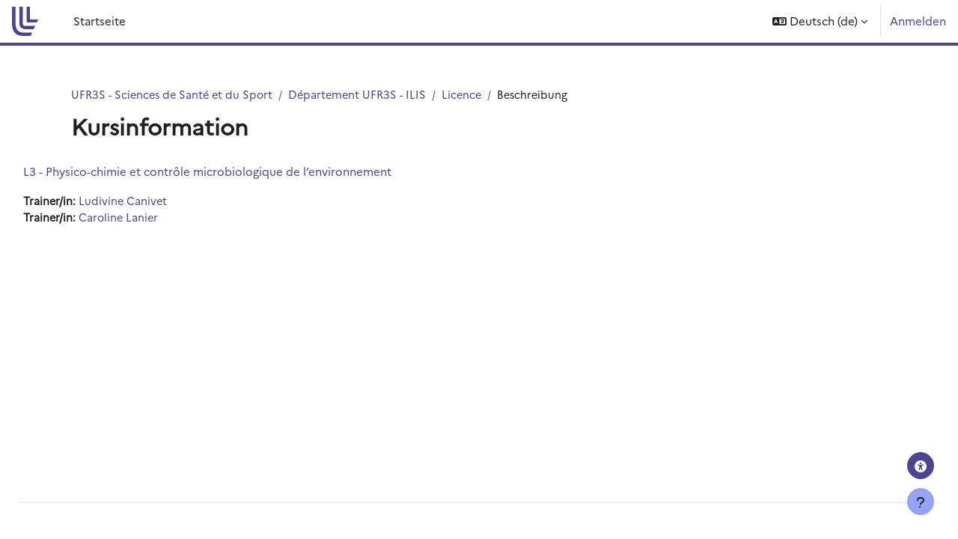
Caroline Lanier (154, 218)
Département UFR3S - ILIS (365, 95)
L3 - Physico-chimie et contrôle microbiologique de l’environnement (241, 172)
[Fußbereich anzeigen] (920, 501)
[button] (820, 21)
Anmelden (918, 20)
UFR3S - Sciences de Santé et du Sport (175, 95)
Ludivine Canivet (158, 202)
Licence (472, 95)
